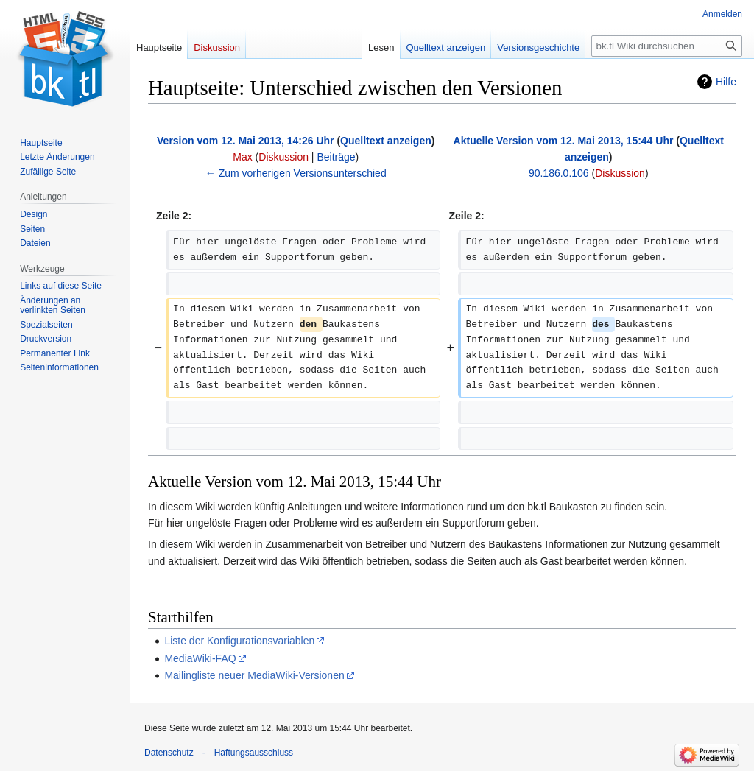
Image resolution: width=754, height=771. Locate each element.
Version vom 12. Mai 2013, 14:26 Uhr (245, 141)
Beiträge (336, 157)
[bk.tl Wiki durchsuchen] (666, 46)
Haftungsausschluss (253, 752)
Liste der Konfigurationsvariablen (239, 641)
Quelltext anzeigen (385, 141)
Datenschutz (169, 752)
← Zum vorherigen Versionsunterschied (296, 173)
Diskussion (283, 157)
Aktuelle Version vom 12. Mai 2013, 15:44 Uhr (564, 141)
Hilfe (726, 82)
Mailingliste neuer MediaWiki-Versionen (254, 675)
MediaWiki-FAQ (200, 658)
